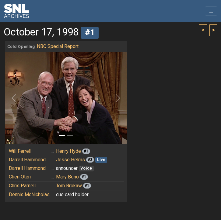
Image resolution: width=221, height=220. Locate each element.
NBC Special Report (58, 46)
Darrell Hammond (27, 159)
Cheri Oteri (20, 177)
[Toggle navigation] (211, 11)
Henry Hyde (68, 151)
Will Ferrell (20, 151)
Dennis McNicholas (29, 194)
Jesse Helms (70, 159)
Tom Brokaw (69, 185)
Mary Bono (67, 177)
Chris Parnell (22, 185)
